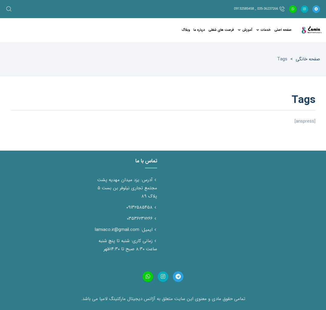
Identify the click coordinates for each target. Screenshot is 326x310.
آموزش (247, 30)
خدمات (266, 30)
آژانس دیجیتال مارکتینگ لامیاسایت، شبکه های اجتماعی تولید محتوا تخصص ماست (311, 30)
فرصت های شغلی (221, 30)
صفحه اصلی (283, 30)
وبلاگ (186, 30)
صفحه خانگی (308, 59)
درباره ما (199, 30)
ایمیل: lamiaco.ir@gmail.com (124, 229)
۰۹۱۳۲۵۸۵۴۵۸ (139, 207)
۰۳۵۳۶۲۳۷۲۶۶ (140, 218)
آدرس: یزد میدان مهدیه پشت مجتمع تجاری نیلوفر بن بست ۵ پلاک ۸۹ (127, 188)
